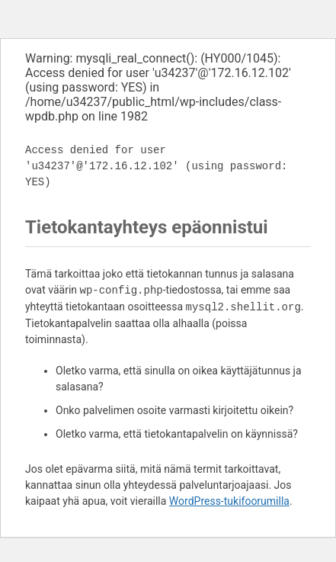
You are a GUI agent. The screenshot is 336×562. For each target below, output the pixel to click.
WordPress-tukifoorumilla (229, 501)
